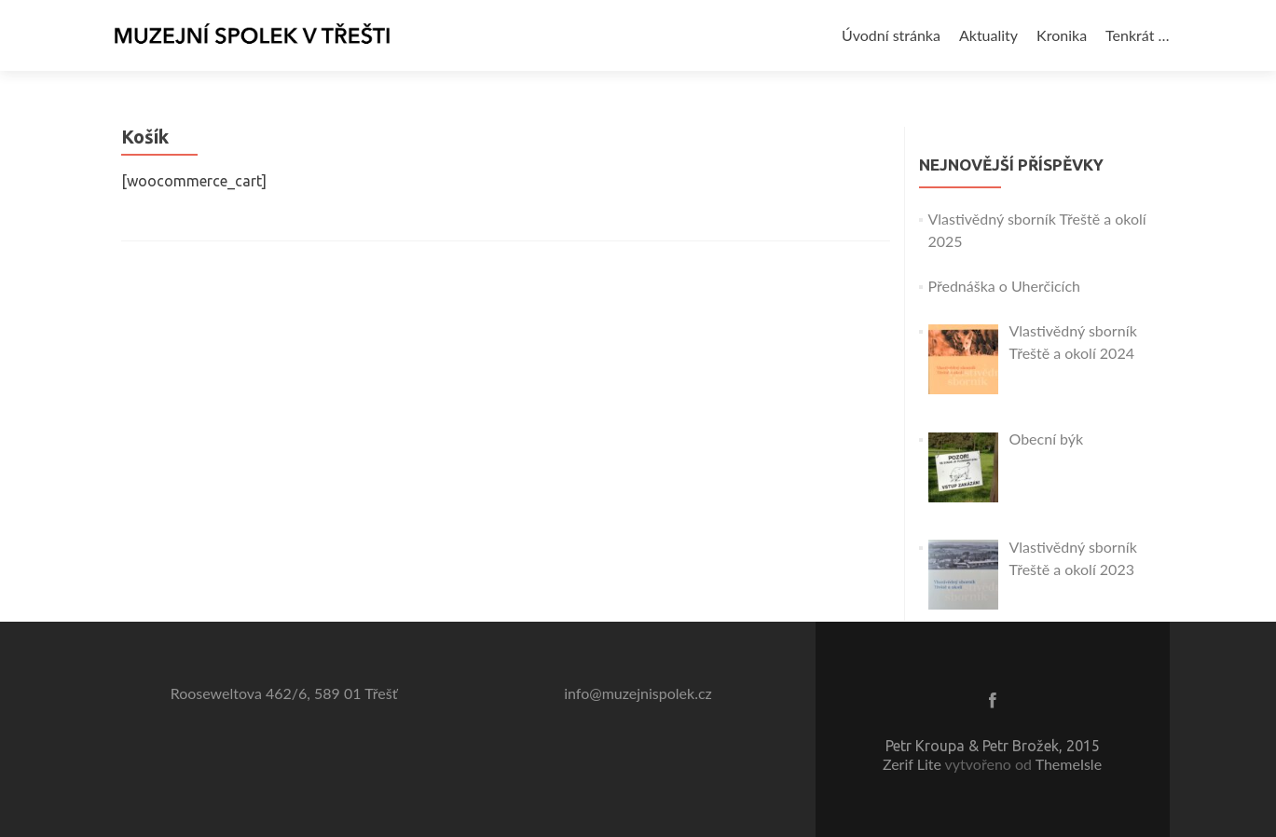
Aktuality (988, 35)
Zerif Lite (914, 764)
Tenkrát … (1137, 35)
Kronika (1061, 35)
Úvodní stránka (891, 35)
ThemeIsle (1069, 764)
